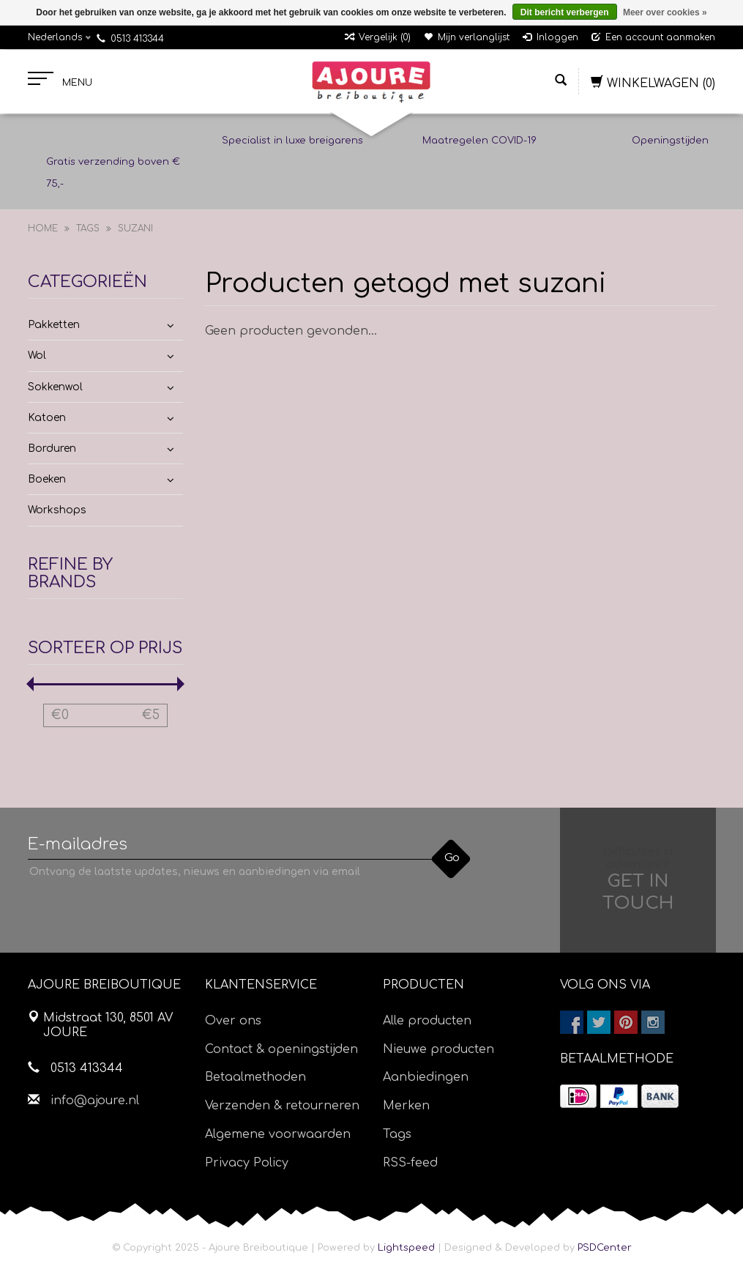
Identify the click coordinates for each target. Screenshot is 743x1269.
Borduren (52, 448)
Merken (406, 1105)
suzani (135, 228)
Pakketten (54, 324)
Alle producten (427, 1020)
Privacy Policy (246, 1162)
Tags (88, 228)
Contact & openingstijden (281, 1049)
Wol (37, 355)
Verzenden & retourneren (282, 1105)
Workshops (57, 510)
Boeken (47, 479)
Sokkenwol (55, 387)
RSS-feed (410, 1162)
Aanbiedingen (425, 1077)
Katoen (47, 417)
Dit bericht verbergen (564, 12)
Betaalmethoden (255, 1077)
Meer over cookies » (665, 12)
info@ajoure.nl (95, 1100)
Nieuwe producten (438, 1049)
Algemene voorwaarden (278, 1134)
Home (43, 228)
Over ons (233, 1020)
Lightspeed (406, 1248)
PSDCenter (605, 1248)
